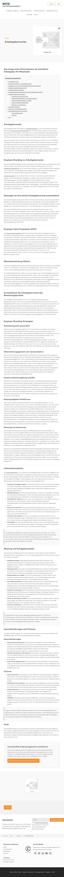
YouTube (46, 853)
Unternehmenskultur (14, 107)
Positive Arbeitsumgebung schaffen (21, 100)
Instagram (50, 853)
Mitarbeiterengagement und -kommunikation (24, 98)
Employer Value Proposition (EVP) (17, 88)
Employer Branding (32, 128)
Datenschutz (31, 872)
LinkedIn (42, 853)
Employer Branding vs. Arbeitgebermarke (19, 84)
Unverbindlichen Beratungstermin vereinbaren (24, 760)
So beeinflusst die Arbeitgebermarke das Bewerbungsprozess (25, 92)
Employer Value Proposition (13, 233)
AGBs (53, 872)
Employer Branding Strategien (16, 94)
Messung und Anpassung (19, 105)
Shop (58, 4)
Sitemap (24, 872)
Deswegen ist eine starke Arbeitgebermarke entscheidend (24, 86)
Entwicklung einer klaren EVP (20, 96)
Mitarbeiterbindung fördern (16, 90)
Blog (15, 872)
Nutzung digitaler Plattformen (20, 102)
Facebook (35, 853)
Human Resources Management (20, 130)
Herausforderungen (17, 113)
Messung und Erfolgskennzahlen (17, 109)
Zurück (8, 807)
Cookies (11, 872)
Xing (39, 853)
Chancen (14, 115)
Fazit (9, 117)
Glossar (19, 872)
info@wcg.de (6, 857)
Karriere (51, 4)
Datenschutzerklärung (42, 823)
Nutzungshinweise (39, 872)
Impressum (48, 872)
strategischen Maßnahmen (11, 168)
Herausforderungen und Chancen (17, 111)
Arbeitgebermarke (13, 81)
